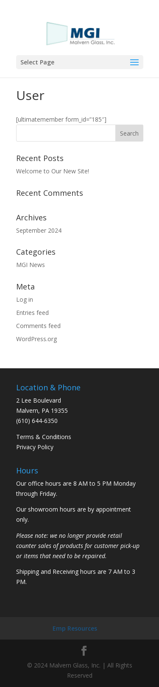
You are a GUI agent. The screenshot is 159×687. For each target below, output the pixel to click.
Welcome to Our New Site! (52, 171)
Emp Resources (75, 628)
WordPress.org (36, 339)
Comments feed (38, 326)
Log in (24, 299)
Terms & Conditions (43, 437)
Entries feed (32, 313)
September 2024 (38, 230)
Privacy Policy (34, 447)
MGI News (30, 265)
